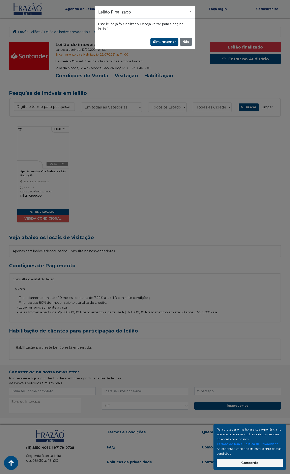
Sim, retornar (164, 42)
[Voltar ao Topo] (11, 463)
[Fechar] (190, 11)
